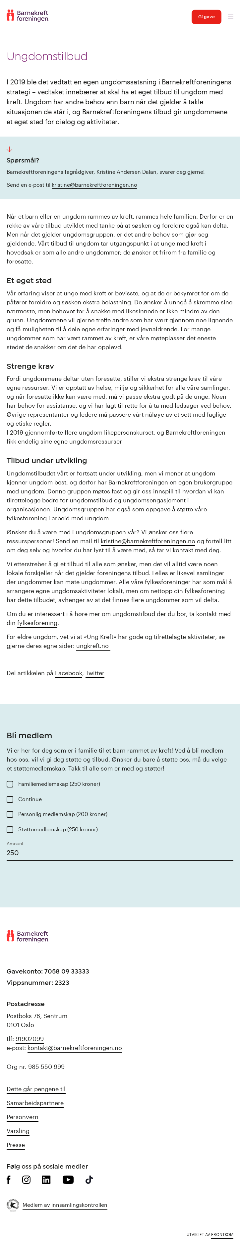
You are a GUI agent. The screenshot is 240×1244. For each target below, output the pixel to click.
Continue (30, 799)
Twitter (95, 672)
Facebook (68, 672)
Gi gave (206, 17)
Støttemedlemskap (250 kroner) (58, 829)
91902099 (30, 1038)
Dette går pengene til (36, 1088)
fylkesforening (37, 622)
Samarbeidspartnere (35, 1102)
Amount (15, 843)
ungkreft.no (93, 645)
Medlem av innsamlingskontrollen (65, 1204)
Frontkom (222, 1234)
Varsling (18, 1130)
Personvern (22, 1116)
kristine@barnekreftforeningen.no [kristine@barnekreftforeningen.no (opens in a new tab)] (94, 184)
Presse (16, 1144)
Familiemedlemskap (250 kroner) (59, 783)
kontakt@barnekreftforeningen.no (75, 1047)
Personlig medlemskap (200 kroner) (62, 814)
